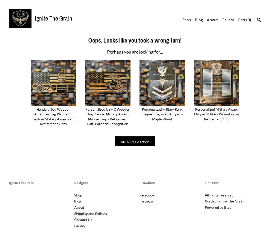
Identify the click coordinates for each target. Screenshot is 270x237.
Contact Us (83, 219)
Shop (186, 19)
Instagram (148, 201)
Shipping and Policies (90, 213)
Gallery (228, 19)
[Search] (259, 20)
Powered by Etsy (218, 207)
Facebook (147, 195)
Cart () (244, 19)
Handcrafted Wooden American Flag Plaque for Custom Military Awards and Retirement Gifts (53, 114)
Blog (199, 19)
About (212, 19)
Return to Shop (135, 141)
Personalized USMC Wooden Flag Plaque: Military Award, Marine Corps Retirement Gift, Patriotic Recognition (108, 114)
